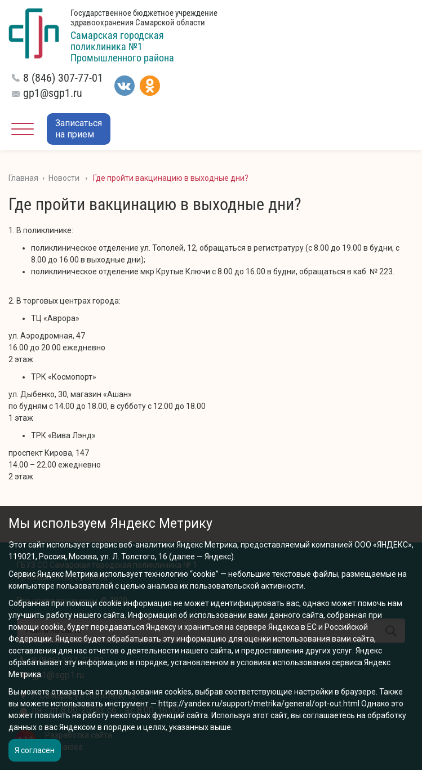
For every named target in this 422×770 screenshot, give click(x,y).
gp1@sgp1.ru (52, 93)
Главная (23, 178)
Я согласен (35, 750)
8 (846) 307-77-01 (63, 77)
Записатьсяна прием (78, 129)
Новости (63, 178)
